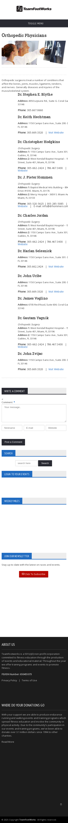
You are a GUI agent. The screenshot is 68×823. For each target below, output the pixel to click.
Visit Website (56, 132)
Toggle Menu (34, 23)
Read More (8, 741)
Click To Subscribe (33, 574)
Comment (8, 402)
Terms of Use (29, 680)
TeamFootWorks (27, 819)
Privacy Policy (9, 680)
